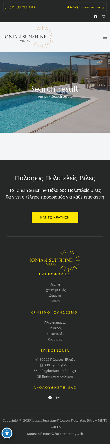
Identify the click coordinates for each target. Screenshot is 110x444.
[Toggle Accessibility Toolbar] (7, 429)
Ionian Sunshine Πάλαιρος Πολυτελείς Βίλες (62, 420)
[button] (19, 7)
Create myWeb (71, 434)
